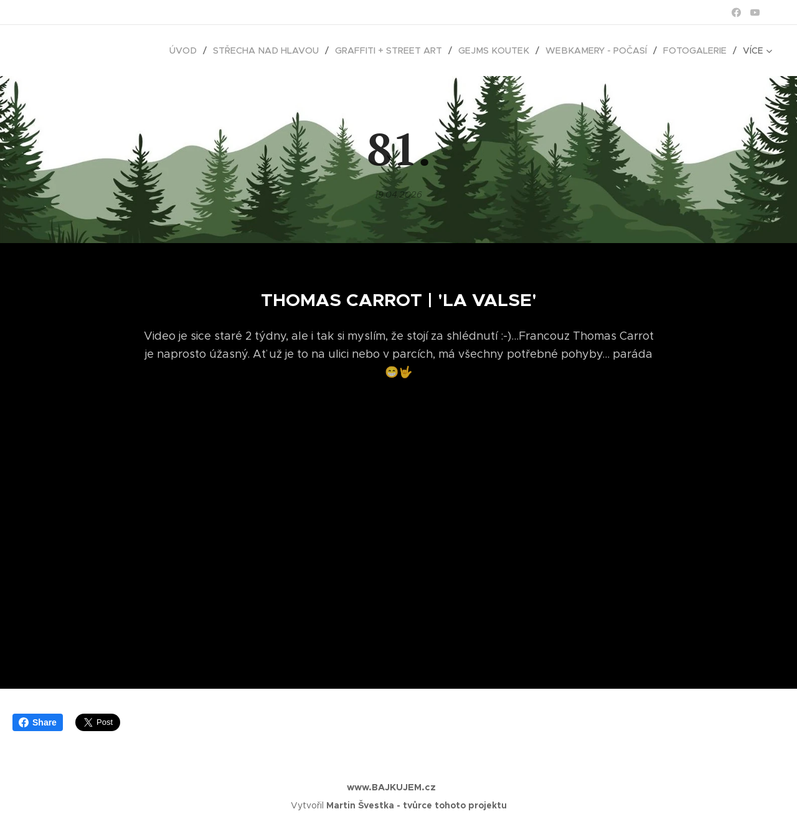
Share (38, 722)
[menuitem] (83, 50)
